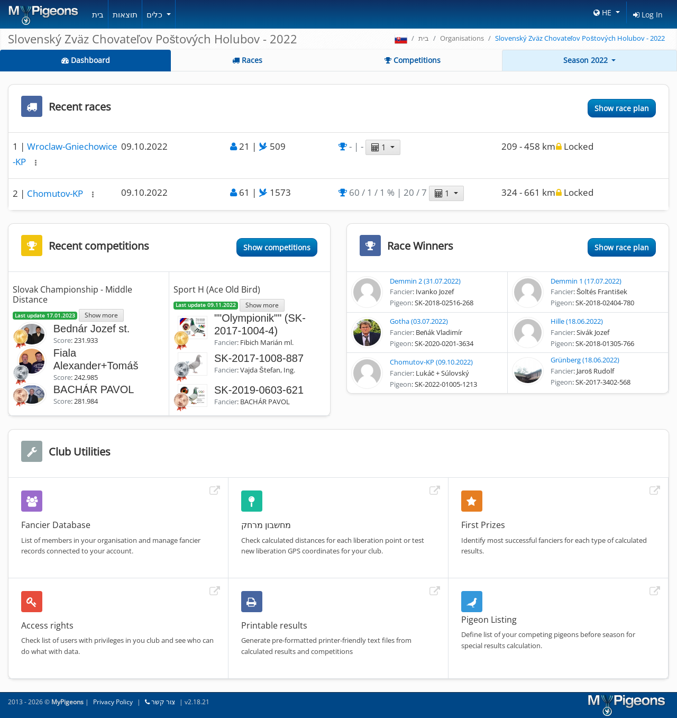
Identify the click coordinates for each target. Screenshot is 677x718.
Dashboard (85, 60)
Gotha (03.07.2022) (419, 321)
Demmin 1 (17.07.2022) (586, 281)
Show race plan (621, 108)
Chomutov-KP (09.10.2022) (431, 362)
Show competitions (276, 247)
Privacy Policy (113, 701)
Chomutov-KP (56, 193)
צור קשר (160, 701)
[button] (35, 162)
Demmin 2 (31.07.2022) (425, 281)
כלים (155, 14)
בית (98, 14)
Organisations (462, 38)
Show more (101, 315)
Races (247, 60)
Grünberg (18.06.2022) (585, 360)
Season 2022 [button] (586, 60)
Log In (648, 15)
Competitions (413, 60)
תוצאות (125, 14)
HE (603, 12)
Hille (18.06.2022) (577, 321)
